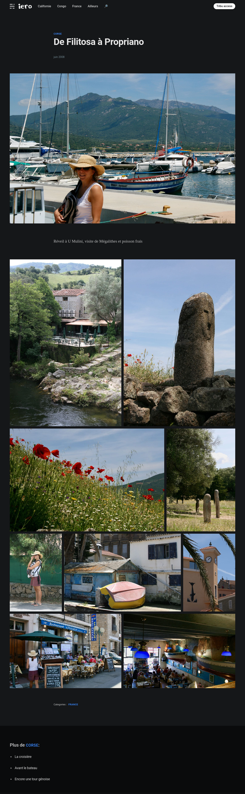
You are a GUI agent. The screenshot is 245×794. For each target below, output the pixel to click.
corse (58, 33)
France (76, 6)
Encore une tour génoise (32, 779)
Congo (61, 6)
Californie (44, 6)
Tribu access (224, 6)
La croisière (23, 757)
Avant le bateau (26, 768)
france (73, 704)
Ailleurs (93, 6)
